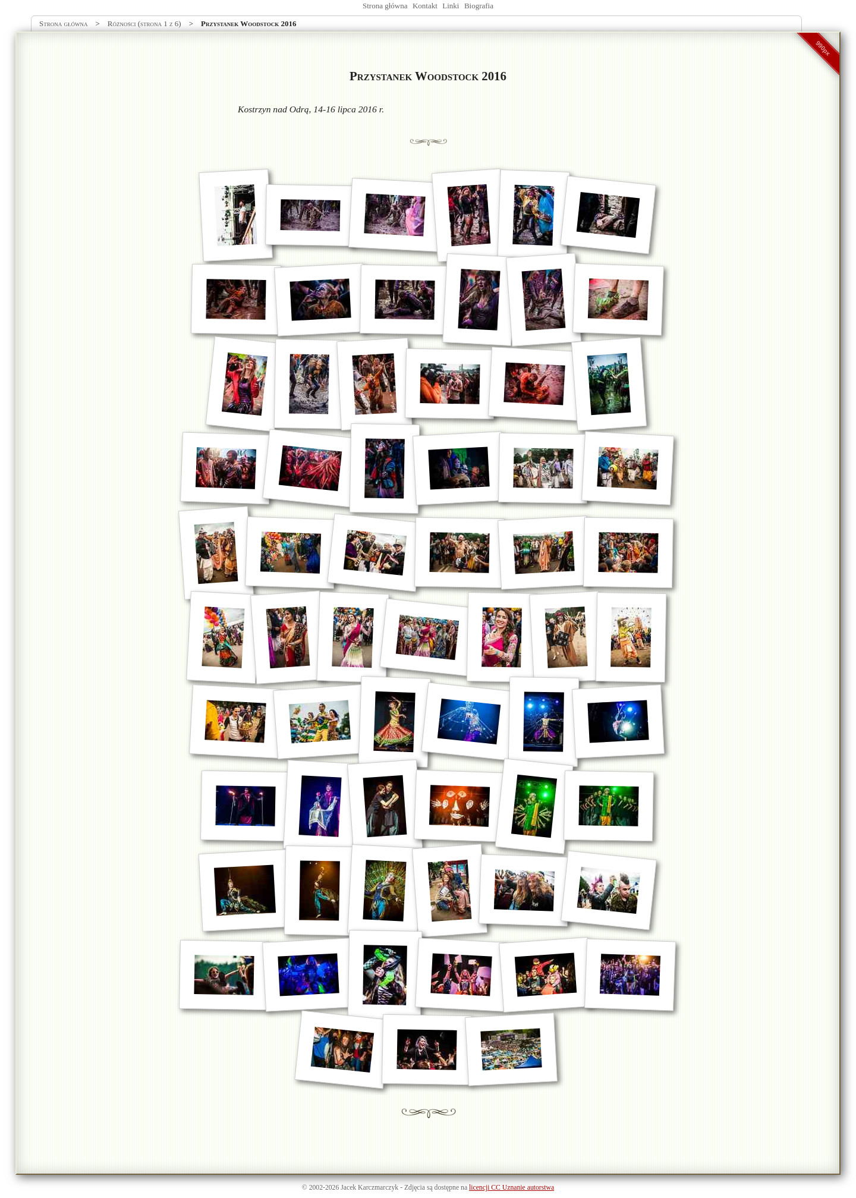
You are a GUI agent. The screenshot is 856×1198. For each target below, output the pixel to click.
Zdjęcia (414, 1187)
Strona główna (385, 5)
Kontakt (425, 5)
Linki (450, 5)
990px (823, 48)
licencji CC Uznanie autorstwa (511, 1187)
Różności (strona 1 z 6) (144, 23)
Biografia (478, 5)
